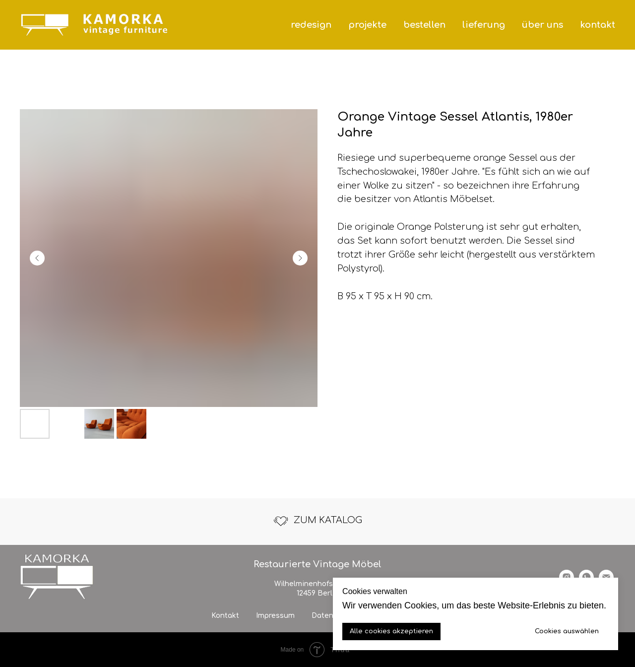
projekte (367, 25)
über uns (542, 25)
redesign (311, 25)
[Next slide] (300, 258)
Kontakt (225, 615)
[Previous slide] (37, 258)
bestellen (424, 25)
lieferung (483, 25)
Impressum (275, 615)
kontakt (597, 25)
